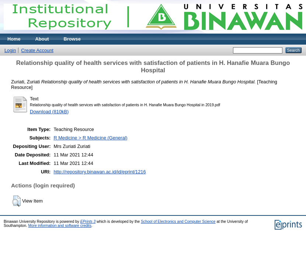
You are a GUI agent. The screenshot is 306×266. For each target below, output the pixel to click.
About (42, 39)
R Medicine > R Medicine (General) (90, 138)
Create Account (37, 50)
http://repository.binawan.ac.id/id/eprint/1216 (99, 172)
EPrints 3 (88, 222)
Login (10, 50)
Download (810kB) (49, 111)
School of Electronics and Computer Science (178, 222)
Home (14, 39)
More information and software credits (59, 226)
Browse (72, 39)
